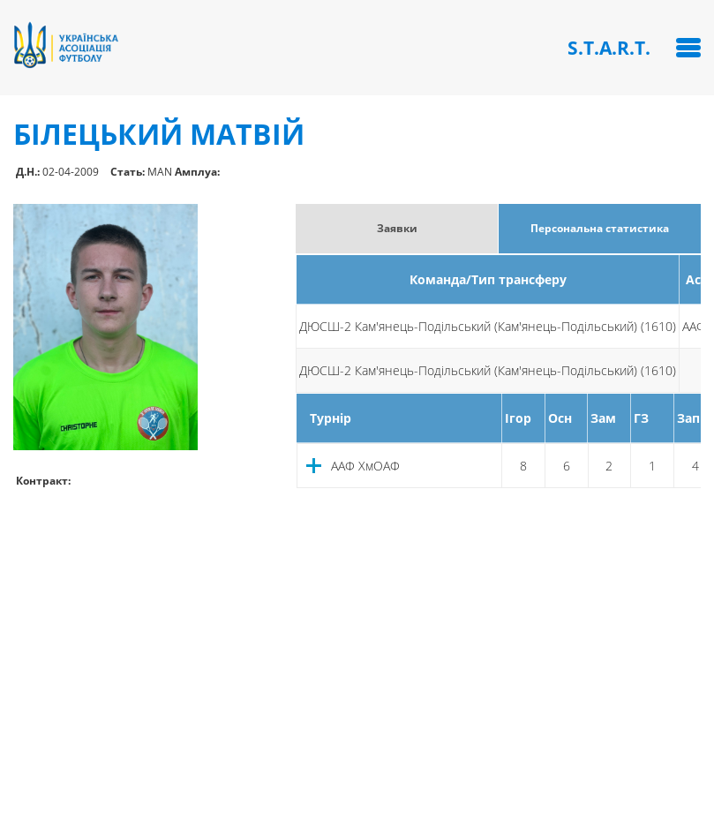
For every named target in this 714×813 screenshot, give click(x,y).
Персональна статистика (599, 228)
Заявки (397, 228)
